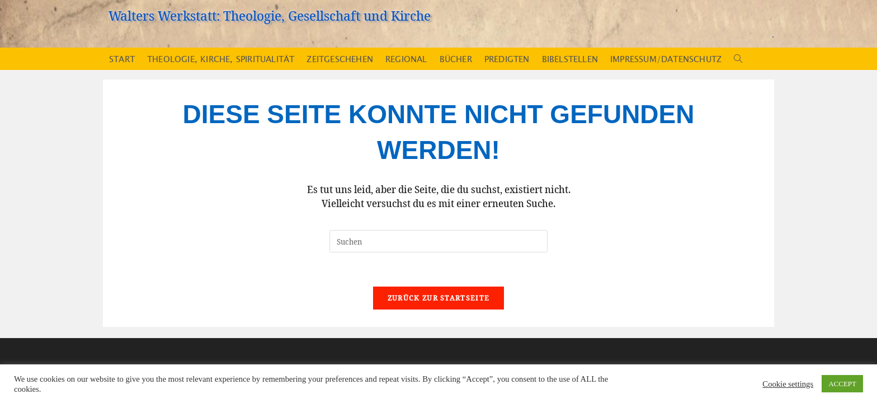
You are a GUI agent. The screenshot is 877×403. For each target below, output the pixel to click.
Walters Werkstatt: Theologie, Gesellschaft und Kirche (270, 15)
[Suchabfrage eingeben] (438, 241)
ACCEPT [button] (842, 383)
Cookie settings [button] (787, 383)
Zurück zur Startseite (438, 298)
